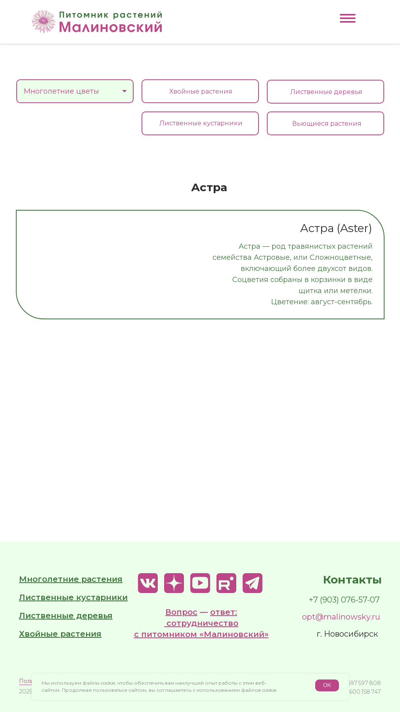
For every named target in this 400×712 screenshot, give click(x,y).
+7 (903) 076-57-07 (344, 600)
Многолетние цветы (71, 95)
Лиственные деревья (326, 92)
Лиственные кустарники (201, 123)
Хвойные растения (200, 91)
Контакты (352, 579)
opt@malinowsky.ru (341, 617)
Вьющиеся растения (327, 123)
